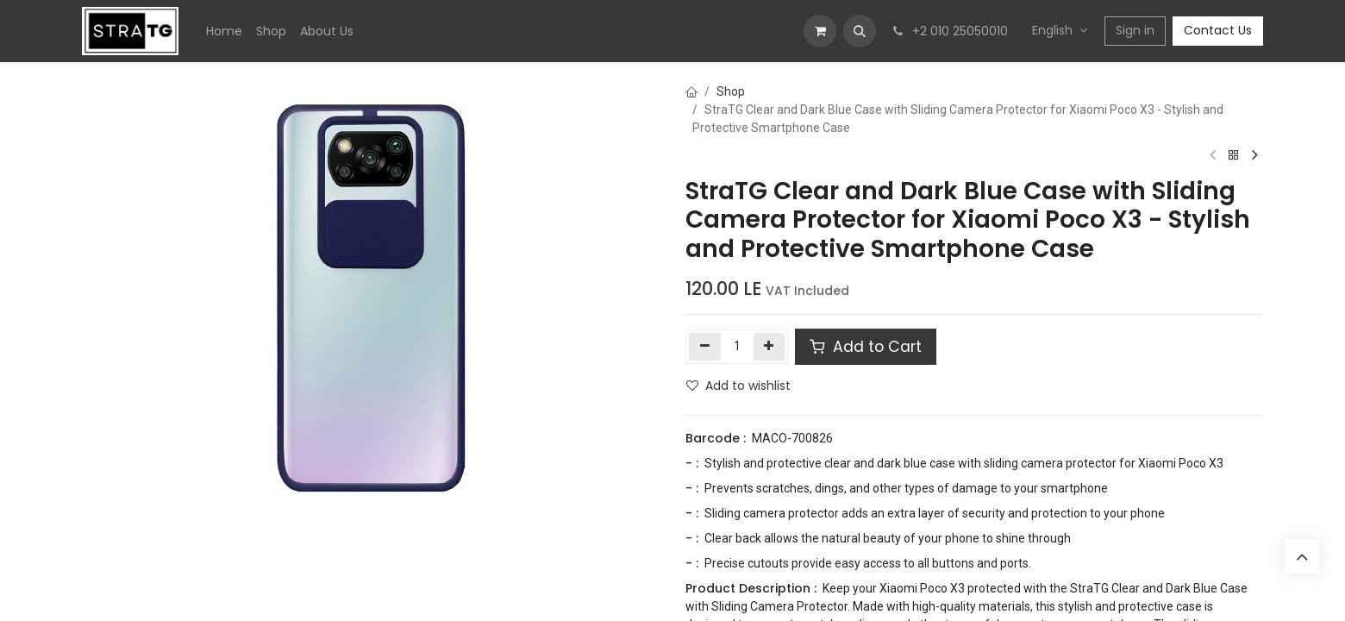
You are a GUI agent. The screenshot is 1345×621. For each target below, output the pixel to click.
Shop (730, 91)
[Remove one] (705, 347)
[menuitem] (224, 31)
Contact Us (1218, 30)
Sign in (1135, 30)
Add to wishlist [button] (738, 385)
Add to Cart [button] (866, 346)
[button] (859, 31)
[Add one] (769, 347)
